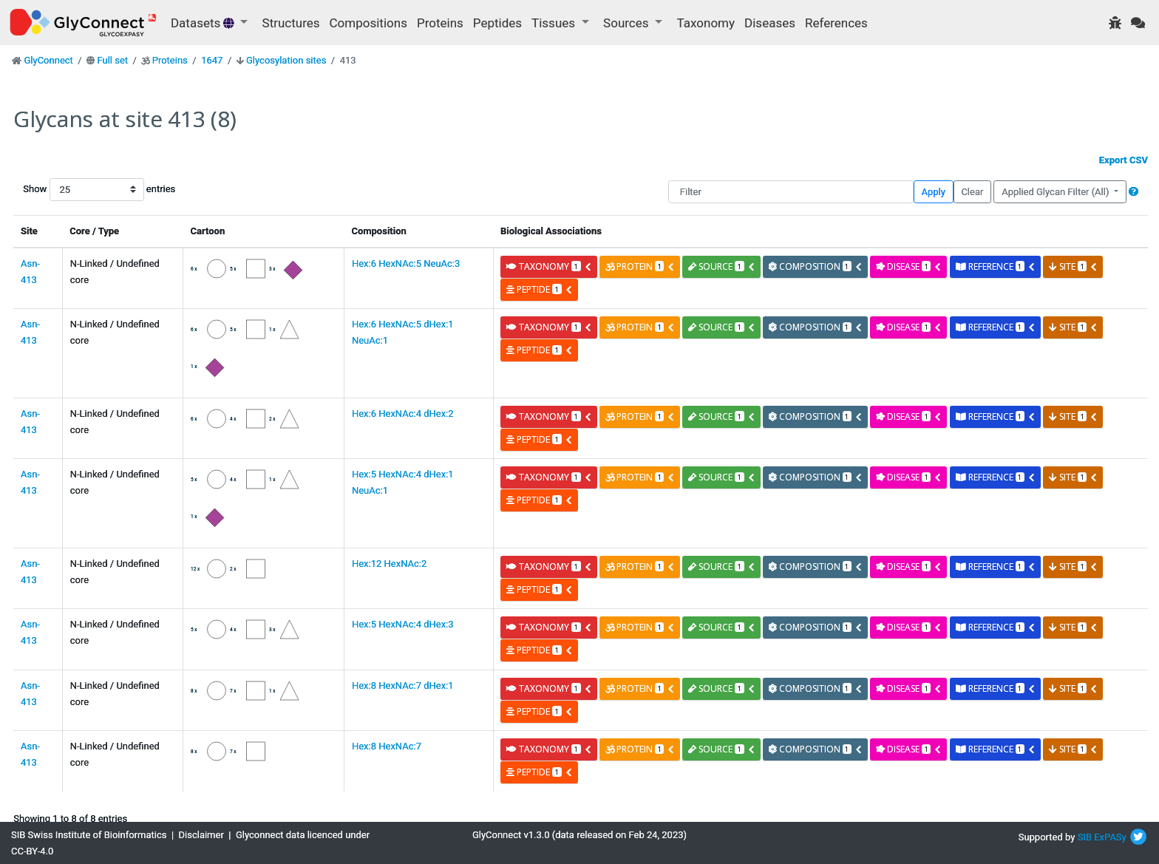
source (721, 266)
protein (640, 266)
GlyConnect (48, 60)
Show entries (70, 189)
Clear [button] (972, 191)
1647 (211, 60)
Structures (291, 23)
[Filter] (791, 191)
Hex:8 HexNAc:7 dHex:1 (403, 685)
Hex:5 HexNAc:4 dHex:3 (403, 624)
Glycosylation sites (286, 60)
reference (996, 266)
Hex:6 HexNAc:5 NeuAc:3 (406, 263)
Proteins (440, 23)
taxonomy (548, 266)
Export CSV (1123, 160)
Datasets (204, 23)
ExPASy (1110, 837)
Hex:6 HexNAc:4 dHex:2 (403, 413)
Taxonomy (706, 23)
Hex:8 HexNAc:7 (386, 746)
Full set (112, 60)
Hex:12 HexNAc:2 (389, 563)
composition (816, 266)
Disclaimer (201, 834)
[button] (1133, 192)
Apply (933, 191)
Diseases (769, 23)
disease (909, 266)
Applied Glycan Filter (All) (1057, 191)
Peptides (497, 23)
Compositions (368, 23)
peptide (539, 289)
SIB (1085, 837)
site (1073, 266)
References (836, 23)
